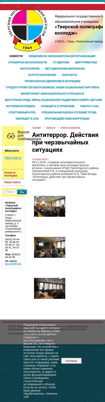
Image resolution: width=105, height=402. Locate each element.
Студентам (61, 62)
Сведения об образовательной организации (62, 56)
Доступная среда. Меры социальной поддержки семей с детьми (53, 99)
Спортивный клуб (22, 112)
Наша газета (12, 182)
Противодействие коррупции (67, 118)
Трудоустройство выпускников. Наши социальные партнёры (52, 87)
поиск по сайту (28, 7)
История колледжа (20, 106)
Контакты (69, 74)
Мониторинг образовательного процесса (52, 93)
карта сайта (47, 7)
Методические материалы (65, 68)
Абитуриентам (86, 62)
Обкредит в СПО (27, 118)
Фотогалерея (29, 68)
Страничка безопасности (27, 62)
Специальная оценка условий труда (68, 112)
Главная (36, 127)
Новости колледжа (10, 174)
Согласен (71, 360)
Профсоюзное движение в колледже (52, 81)
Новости (16, 56)
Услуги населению (42, 74)
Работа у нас (89, 106)
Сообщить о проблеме (57, 106)
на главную (10, 7)
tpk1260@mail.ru (14, 263)
